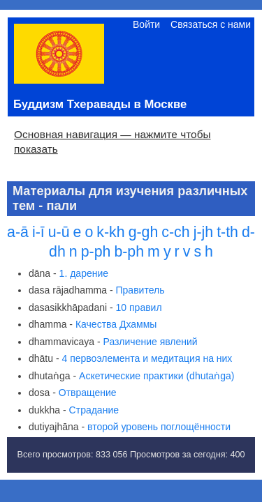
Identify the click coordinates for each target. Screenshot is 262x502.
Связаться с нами (210, 24)
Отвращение (88, 392)
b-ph (129, 251)
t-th (227, 232)
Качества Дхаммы (116, 324)
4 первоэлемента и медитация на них (147, 358)
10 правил (139, 307)
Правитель (140, 290)
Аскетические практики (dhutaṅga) (156, 375)
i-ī (38, 232)
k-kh (110, 232)
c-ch (175, 232)
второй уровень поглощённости (159, 426)
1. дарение (83, 273)
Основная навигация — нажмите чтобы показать (112, 141)
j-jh (203, 232)
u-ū (59, 232)
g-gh (144, 232)
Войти (146, 24)
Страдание (94, 410)
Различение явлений (150, 341)
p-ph (96, 251)
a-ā (18, 232)
